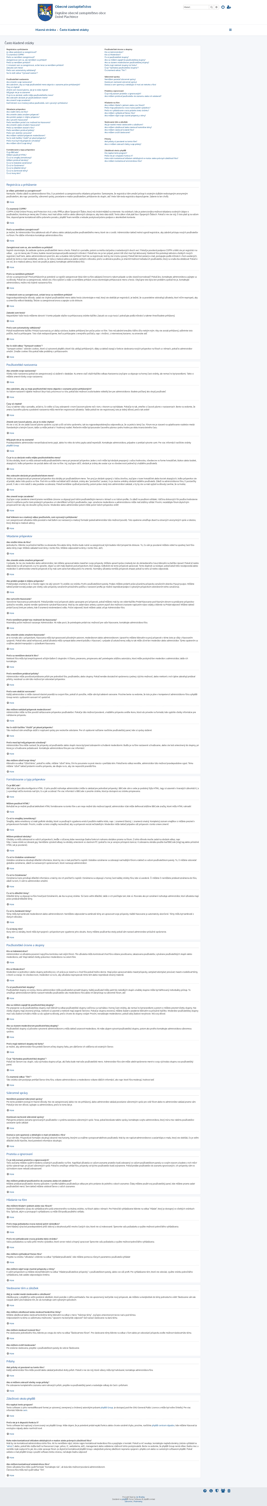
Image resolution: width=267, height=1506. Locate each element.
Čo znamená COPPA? (15, 54)
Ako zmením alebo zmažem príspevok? (22, 114)
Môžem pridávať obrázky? (17, 160)
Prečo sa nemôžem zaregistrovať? (20, 57)
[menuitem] (223, 7)
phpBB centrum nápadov (163, 1425)
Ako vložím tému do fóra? (17, 112)
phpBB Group (12, 445)
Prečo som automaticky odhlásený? (21, 70)
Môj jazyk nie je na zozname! (18, 92)
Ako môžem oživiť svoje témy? (19, 143)
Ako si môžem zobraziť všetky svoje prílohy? (123, 144)
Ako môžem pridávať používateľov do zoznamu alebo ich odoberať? (133, 96)
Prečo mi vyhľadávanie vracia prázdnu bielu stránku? (127, 110)
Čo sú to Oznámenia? (15, 165)
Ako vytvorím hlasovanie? (17, 120)
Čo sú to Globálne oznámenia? (19, 163)
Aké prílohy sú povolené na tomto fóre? (121, 141)
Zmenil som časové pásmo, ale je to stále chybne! (27, 90)
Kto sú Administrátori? (114, 52)
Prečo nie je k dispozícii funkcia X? (119, 156)
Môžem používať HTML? (16, 155)
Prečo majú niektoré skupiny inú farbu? (121, 65)
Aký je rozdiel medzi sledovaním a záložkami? (124, 124)
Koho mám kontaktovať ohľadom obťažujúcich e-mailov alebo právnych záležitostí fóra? (141, 158)
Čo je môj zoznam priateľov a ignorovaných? (123, 93)
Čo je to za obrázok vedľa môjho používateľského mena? (29, 95)
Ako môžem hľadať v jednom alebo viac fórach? (125, 105)
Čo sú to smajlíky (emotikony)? (19, 157)
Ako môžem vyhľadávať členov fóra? (120, 113)
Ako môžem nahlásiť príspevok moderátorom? (25, 135)
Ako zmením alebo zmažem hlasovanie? (23, 125)
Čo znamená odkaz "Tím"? (115, 70)
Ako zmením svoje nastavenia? (19, 82)
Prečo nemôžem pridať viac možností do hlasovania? (28, 122)
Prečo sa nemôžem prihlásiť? (18, 62)
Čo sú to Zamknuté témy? (17, 171)
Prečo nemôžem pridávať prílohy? (20, 130)
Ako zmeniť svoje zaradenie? (18, 100)
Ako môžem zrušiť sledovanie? (117, 132)
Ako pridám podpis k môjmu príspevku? (23, 117)
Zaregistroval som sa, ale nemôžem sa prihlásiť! (26, 60)
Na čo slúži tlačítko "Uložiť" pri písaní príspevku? (26, 138)
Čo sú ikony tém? (13, 173)
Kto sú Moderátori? (113, 54)
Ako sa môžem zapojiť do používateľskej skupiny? (125, 60)
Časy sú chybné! (13, 87)
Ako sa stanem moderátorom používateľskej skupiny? (127, 62)
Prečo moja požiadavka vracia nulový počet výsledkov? (128, 108)
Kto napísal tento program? (116, 153)
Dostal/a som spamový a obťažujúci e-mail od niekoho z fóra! (130, 84)
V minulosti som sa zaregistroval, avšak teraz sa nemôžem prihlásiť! (35, 65)
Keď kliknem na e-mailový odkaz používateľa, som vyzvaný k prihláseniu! (37, 103)
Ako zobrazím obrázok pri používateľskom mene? (27, 98)
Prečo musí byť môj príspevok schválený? (23, 141)
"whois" (9, 1446)
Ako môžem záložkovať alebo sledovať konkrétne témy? (128, 127)
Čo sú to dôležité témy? (16, 168)
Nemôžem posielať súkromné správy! (120, 79)
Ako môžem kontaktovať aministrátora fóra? (123, 161)
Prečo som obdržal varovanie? (19, 133)
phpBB (124, 1499)
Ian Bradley (140, 1497)
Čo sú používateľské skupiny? (117, 57)
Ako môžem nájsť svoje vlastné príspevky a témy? (125, 115)
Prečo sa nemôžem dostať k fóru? (20, 127)
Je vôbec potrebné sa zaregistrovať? (21, 52)
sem (25, 1410)
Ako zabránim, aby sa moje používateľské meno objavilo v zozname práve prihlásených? (43, 84)
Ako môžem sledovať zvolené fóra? (119, 130)
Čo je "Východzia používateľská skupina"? (122, 68)
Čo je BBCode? (12, 152)
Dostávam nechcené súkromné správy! (121, 82)
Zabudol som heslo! (14, 68)
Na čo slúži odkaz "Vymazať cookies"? (22, 73)
